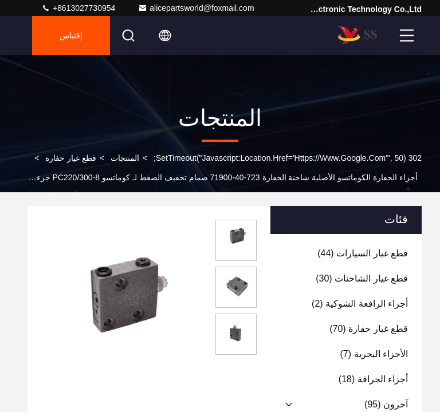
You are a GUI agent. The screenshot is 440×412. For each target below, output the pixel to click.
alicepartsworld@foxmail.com (196, 8)
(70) (368, 329)
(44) (362, 253)
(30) (362, 278)
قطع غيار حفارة (70, 158)
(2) (360, 303)
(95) (386, 404)
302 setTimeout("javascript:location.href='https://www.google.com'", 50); (288, 158)
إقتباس (71, 35)
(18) (373, 379)
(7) (374, 354)
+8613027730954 (78, 8)
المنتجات (125, 158)
